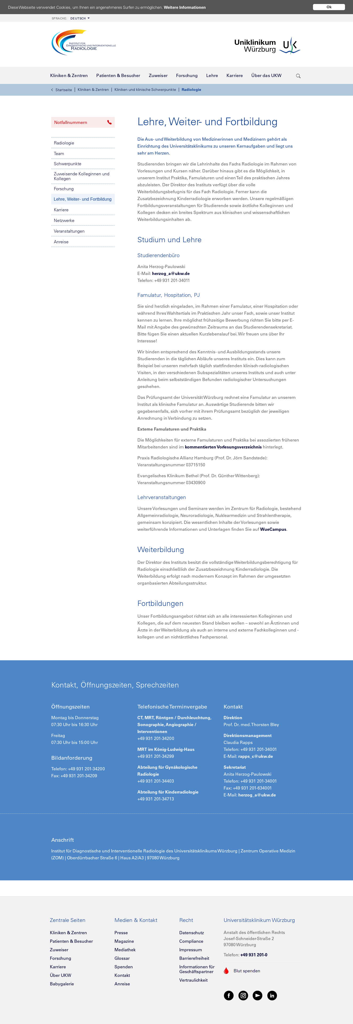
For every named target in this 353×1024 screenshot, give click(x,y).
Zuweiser (59, 949)
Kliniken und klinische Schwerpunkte (145, 89)
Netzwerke (64, 220)
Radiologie (191, 89)
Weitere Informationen (185, 7)
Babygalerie (62, 983)
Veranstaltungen (69, 231)
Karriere (61, 209)
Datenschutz (191, 932)
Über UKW (60, 975)
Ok (329, 7)
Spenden (123, 966)
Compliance (191, 941)
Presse (121, 932)
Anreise (61, 241)
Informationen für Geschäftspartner (197, 969)
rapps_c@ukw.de (255, 756)
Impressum (190, 949)
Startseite (61, 89)
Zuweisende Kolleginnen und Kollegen (81, 176)
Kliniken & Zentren (93, 89)
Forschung (64, 188)
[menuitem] (70, 18)
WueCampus (273, 529)
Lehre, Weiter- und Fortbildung (83, 199)
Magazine (124, 941)
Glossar (122, 958)
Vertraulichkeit (193, 980)
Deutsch (69, 18)
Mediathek (125, 949)
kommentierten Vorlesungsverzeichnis (223, 447)
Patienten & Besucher (71, 941)
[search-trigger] (298, 75)
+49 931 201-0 (253, 954)
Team (59, 153)
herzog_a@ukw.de (171, 273)
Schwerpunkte (67, 163)
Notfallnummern (83, 122)
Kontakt (122, 975)
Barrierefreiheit (194, 958)
